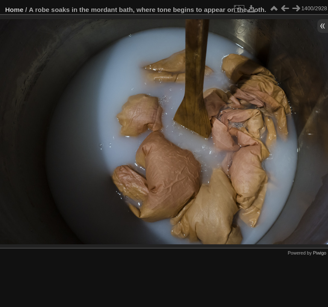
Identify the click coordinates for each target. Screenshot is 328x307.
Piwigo (319, 252)
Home (14, 9)
